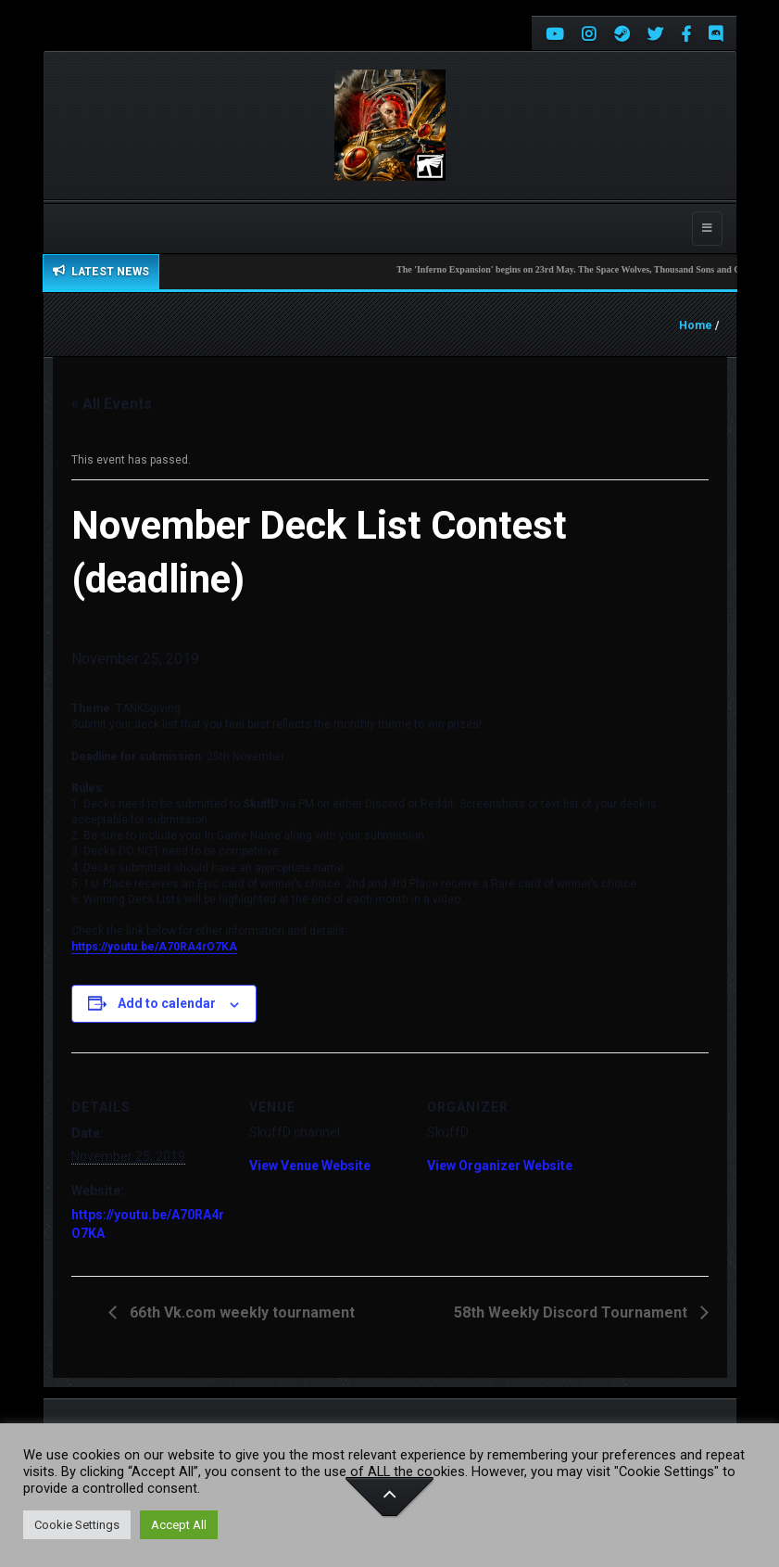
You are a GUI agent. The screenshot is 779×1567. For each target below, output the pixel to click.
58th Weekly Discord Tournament (572, 1312)
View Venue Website (310, 1165)
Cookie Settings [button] (76, 1525)
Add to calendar (167, 1003)
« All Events (111, 404)
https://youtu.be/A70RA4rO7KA (154, 946)
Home (695, 325)
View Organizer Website (499, 1165)
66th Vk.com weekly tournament (240, 1312)
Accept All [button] (179, 1525)
